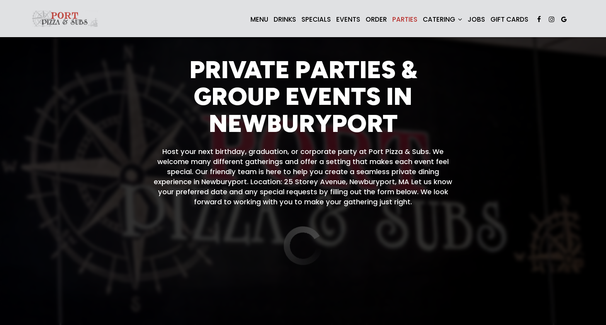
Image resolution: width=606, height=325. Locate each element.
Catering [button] (442, 19)
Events (348, 19)
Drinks (285, 19)
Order (376, 19)
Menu (259, 19)
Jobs (476, 19)
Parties (404, 19)
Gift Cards (509, 19)
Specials (316, 19)
